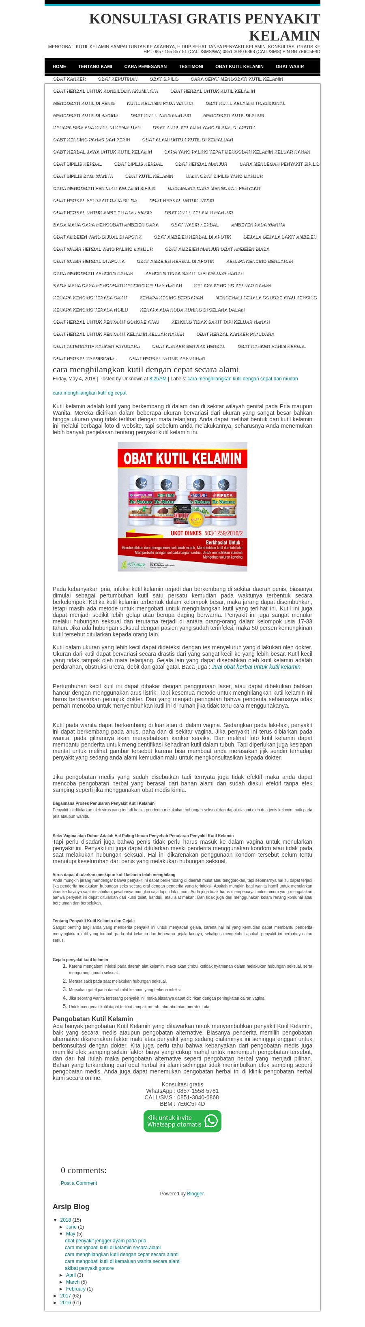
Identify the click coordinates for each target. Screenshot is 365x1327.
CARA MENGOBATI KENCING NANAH (93, 273)
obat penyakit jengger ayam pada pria (105, 1241)
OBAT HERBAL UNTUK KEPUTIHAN (167, 358)
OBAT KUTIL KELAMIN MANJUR (198, 212)
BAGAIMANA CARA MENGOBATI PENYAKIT (214, 188)
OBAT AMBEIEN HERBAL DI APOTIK (192, 236)
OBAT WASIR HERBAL (194, 224)
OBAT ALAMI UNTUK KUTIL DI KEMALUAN (187, 139)
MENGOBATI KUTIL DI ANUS (233, 115)
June (71, 1227)
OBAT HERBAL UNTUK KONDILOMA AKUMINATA (105, 90)
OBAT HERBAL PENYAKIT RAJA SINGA (95, 200)
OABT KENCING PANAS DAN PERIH (91, 139)
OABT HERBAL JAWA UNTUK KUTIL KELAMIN (102, 151)
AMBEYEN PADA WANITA (257, 224)
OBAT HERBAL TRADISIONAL (84, 358)
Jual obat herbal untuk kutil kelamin (256, 667)
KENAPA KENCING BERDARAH (259, 260)
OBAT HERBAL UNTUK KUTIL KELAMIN (212, 90)
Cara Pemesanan (146, 66)
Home (59, 66)
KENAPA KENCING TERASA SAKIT (90, 297)
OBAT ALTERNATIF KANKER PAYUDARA (96, 345)
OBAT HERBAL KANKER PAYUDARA (235, 333)
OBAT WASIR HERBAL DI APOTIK (88, 260)
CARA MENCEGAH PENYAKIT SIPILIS (279, 163)
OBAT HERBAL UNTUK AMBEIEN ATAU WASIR (102, 212)
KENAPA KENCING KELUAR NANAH (232, 285)
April (71, 1275)
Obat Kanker (69, 78)
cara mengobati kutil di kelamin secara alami (113, 1247)
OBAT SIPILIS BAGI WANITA (82, 175)
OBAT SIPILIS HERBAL (77, 163)
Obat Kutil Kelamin (239, 66)
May (70, 1234)
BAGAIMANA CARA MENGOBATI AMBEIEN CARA (105, 224)
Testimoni (191, 66)
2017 (65, 1296)
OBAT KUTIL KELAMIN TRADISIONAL (245, 102)
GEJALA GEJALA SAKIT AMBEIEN (279, 236)
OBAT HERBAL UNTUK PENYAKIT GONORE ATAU (106, 321)
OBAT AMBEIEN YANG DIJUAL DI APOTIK (97, 236)
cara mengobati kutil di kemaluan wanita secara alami (122, 1261)
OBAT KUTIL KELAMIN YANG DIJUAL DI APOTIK (203, 127)
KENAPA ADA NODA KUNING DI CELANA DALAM (192, 309)
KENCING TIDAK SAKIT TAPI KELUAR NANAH (194, 273)
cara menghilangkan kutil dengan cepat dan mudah (243, 379)
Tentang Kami (95, 66)
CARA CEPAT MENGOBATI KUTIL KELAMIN (236, 78)
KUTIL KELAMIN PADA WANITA (160, 102)
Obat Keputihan (117, 78)
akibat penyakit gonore (89, 1268)
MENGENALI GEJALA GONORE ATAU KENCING (266, 297)
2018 (65, 1220)
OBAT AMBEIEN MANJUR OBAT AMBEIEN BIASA (217, 248)
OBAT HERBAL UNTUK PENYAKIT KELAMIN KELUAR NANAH (118, 333)
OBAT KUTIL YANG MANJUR (160, 115)
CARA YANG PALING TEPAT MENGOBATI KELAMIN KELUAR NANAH (237, 151)
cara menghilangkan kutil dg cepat (90, 393)
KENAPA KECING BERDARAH (171, 297)
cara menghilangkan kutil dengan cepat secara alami (146, 369)
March (72, 1282)
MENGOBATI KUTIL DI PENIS (83, 102)
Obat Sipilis (163, 78)
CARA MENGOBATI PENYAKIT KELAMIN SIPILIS (104, 188)
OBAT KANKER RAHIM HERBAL (271, 345)
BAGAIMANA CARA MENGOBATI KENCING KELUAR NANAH (117, 285)
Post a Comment (79, 1183)
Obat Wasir (290, 66)
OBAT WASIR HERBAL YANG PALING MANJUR (102, 248)
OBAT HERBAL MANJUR (200, 163)
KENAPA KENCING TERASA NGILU (90, 309)
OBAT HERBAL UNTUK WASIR (181, 200)
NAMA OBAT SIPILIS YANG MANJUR (223, 175)
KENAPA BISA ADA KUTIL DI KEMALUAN (96, 127)
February (76, 1289)
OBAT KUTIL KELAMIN (149, 175)
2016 (65, 1303)
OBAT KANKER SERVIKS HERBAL (188, 345)
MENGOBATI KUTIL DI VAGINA (85, 115)
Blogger (195, 1194)
